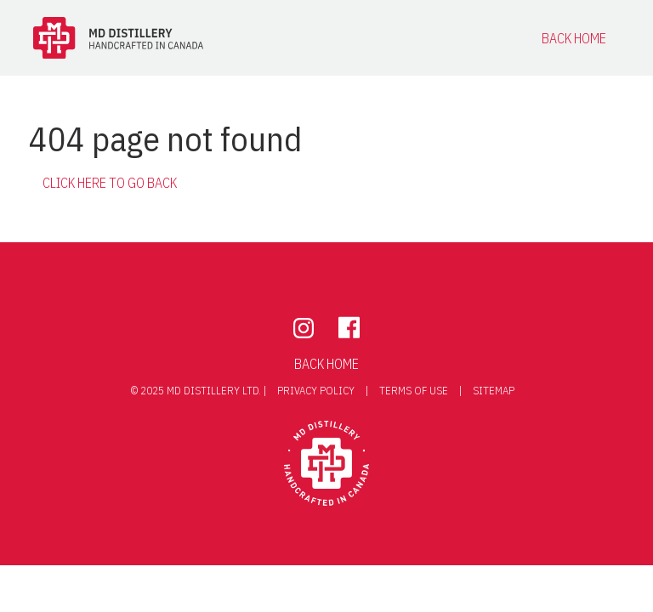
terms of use (413, 390)
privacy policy (317, 390)
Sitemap (493, 390)
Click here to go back (110, 182)
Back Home (574, 38)
